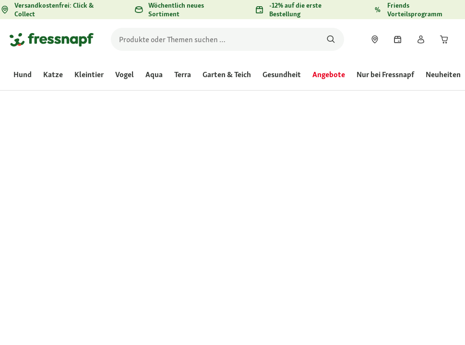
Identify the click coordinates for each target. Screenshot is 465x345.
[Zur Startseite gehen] (52, 39)
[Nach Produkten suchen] (331, 39)
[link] (374, 39)
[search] (227, 39)
